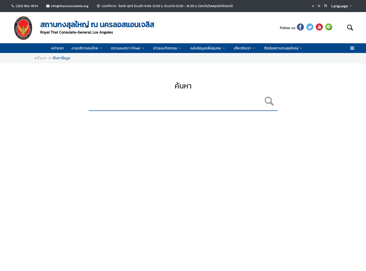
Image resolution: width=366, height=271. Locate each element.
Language (342, 6)
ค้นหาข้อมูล (61, 58)
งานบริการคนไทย (87, 48)
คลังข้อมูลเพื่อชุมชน (208, 48)
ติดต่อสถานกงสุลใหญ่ (284, 48)
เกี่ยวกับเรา (245, 48)
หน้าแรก (57, 48)
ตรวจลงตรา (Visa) (128, 48)
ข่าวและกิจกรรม (168, 48)
